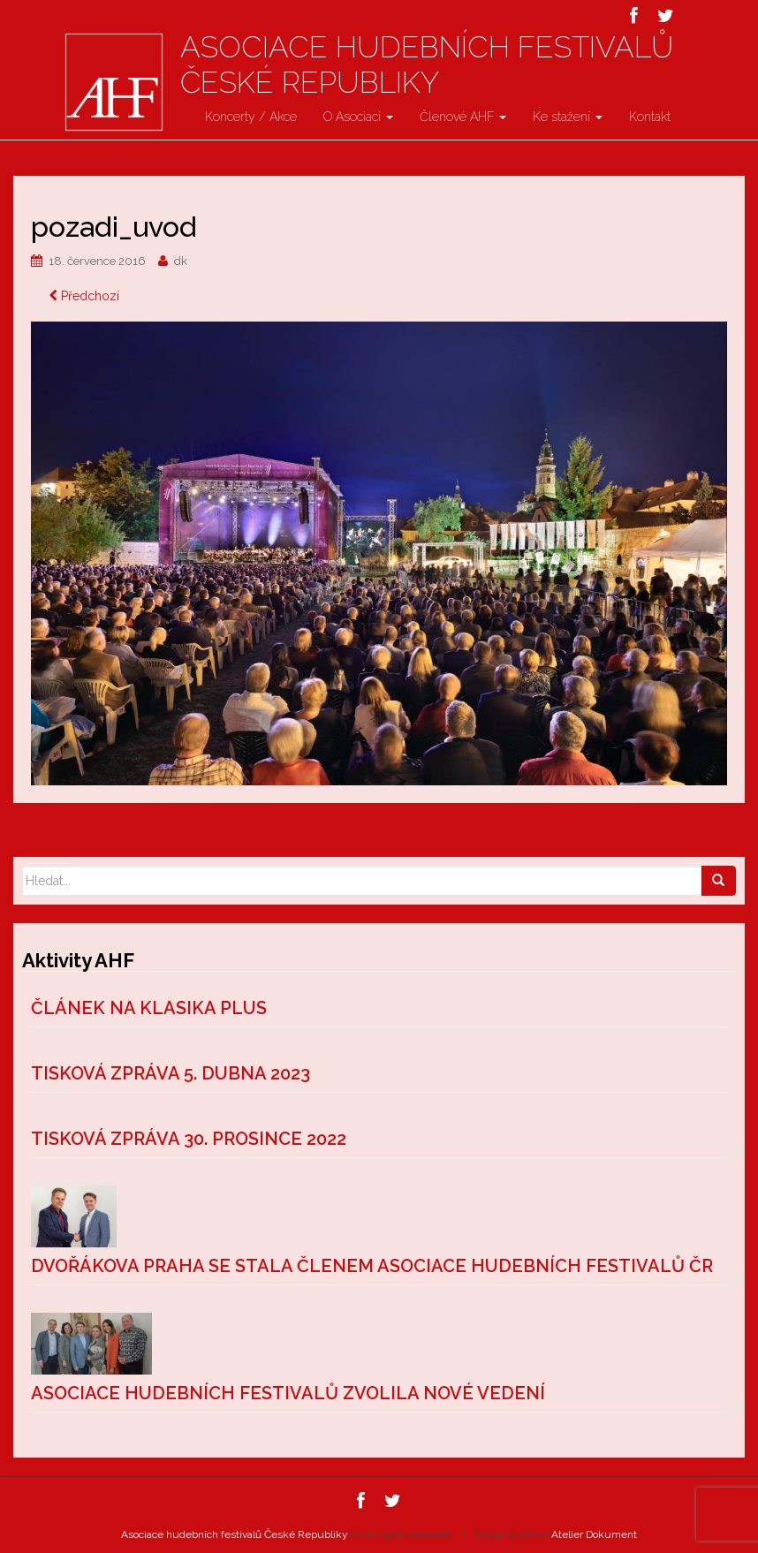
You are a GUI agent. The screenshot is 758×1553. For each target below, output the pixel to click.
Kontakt (650, 117)
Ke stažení (568, 117)
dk (180, 261)
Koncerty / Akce (251, 117)
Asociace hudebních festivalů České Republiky (426, 64)
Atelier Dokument (594, 1534)
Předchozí (84, 296)
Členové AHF (463, 117)
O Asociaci (358, 117)
